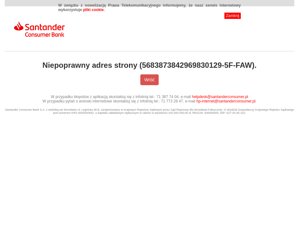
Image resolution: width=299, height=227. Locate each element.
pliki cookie (93, 10)
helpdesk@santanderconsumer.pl (220, 97)
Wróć (149, 79)
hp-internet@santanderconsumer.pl (226, 101)
